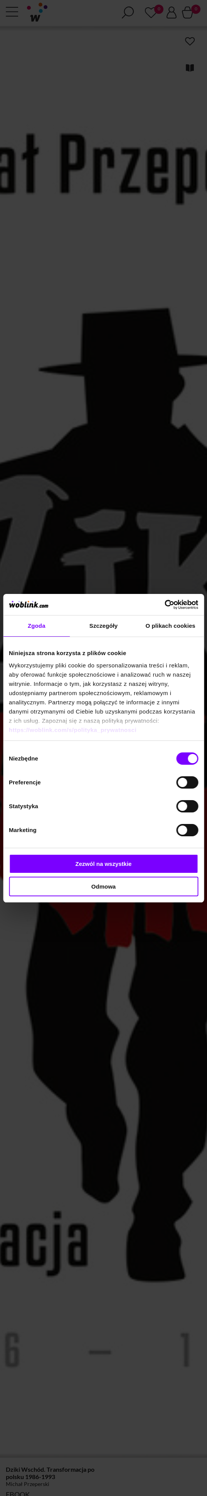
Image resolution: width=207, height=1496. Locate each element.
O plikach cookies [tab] (170, 625)
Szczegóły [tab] (103, 625)
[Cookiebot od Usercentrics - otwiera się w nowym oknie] (164, 605)
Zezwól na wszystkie (104, 864)
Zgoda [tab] (36, 625)
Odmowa (103, 886)
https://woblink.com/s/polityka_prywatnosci (72, 730)
